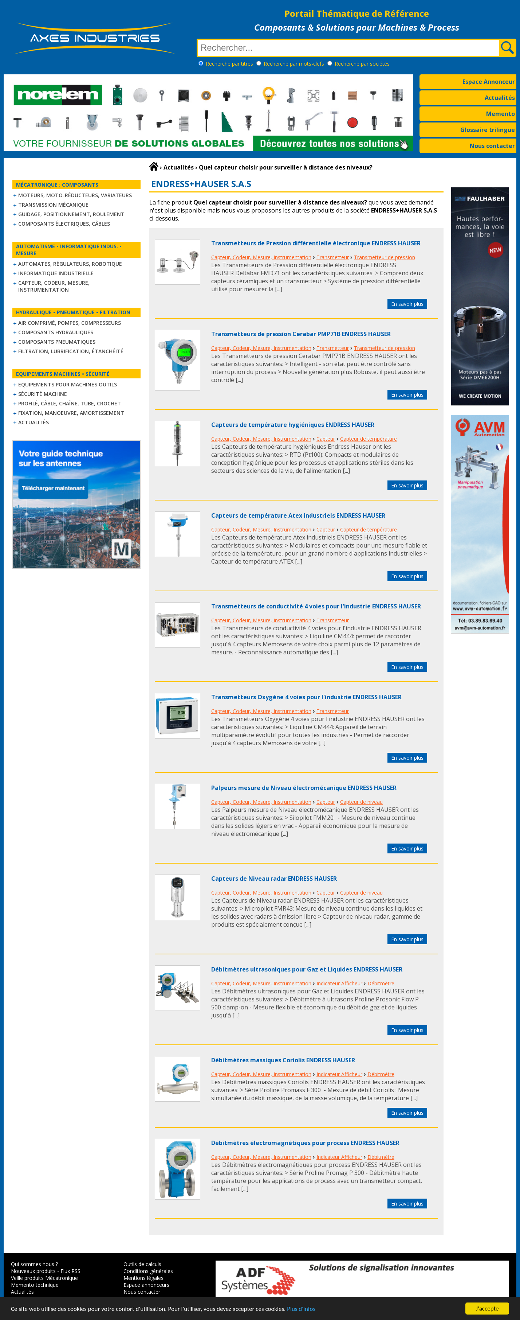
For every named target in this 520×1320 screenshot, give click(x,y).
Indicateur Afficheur (339, 983)
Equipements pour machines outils (67, 384)
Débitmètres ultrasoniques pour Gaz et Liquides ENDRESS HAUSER (306, 969)
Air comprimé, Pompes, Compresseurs (69, 322)
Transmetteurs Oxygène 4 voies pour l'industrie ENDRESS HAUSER (306, 697)
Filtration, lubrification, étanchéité (70, 351)
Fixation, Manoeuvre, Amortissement (71, 412)
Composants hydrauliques (55, 332)
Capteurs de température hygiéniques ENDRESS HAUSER (292, 425)
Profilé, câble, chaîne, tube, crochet (69, 403)
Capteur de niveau (361, 801)
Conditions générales (148, 1271)
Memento (500, 114)
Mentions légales (143, 1277)
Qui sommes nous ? (34, 1264)
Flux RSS (70, 1271)
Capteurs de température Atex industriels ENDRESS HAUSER (298, 515)
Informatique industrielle (56, 273)
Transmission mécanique (53, 204)
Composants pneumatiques (56, 341)
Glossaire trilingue (487, 130)
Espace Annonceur (488, 82)
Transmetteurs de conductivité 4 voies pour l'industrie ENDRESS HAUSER (316, 606)
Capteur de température (368, 438)
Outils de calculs (142, 1264)
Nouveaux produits (33, 1271)
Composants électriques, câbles (64, 223)
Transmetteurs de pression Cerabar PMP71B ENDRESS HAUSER (301, 334)
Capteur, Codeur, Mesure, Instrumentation (54, 286)
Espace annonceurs (146, 1284)
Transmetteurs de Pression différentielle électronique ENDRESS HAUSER (316, 243)
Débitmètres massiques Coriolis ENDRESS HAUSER (283, 1060)
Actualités (500, 98)
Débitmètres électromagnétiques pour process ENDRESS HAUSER (305, 1143)
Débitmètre (380, 983)
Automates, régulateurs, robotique (70, 263)
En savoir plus (407, 303)
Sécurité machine (42, 393)
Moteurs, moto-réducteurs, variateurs (75, 195)
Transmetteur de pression (384, 257)
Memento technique (35, 1284)
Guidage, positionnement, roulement (71, 214)
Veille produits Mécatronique (44, 1277)
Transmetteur (332, 257)
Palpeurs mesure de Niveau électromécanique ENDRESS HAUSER (304, 788)
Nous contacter (492, 146)
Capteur (325, 438)
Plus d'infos (301, 1309)
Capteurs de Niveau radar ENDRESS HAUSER (274, 879)
